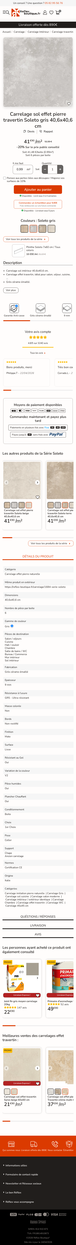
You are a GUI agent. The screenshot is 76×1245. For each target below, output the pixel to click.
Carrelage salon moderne (45, 896)
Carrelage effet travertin (31, 902)
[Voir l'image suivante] (37, 482)
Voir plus (11, 290)
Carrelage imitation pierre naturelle (25, 893)
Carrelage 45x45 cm (16, 906)
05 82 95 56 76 (54, 3)
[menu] (6, 12)
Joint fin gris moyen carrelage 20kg (20, 1003)
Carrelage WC (55, 902)
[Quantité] (52, 169)
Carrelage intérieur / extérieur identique (27, 899)
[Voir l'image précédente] (6, 482)
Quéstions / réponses (38, 917)
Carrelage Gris (55, 893)
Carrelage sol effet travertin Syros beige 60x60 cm (20, 1098)
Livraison (38, 926)
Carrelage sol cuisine (17, 896)
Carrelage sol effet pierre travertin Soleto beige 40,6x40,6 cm (18, 513)
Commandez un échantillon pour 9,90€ (37, 204)
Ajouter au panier (38, 189)
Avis (38, 934)
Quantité (47, 163)
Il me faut (18, 163)
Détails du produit (38, 556)
